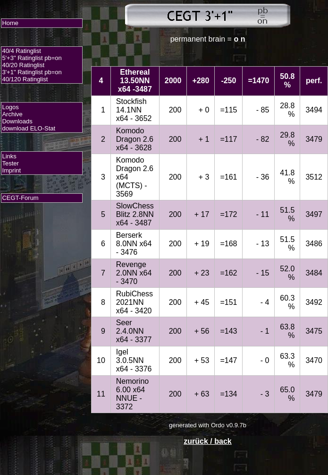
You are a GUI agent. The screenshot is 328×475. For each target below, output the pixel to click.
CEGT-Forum (20, 197)
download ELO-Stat (28, 128)
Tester (10, 163)
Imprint (11, 170)
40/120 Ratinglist (25, 79)
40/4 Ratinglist (21, 50)
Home (10, 22)
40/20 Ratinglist (23, 65)
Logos (10, 107)
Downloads (17, 121)
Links (9, 156)
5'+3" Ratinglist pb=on (31, 57)
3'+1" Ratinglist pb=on (31, 72)
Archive (12, 114)
